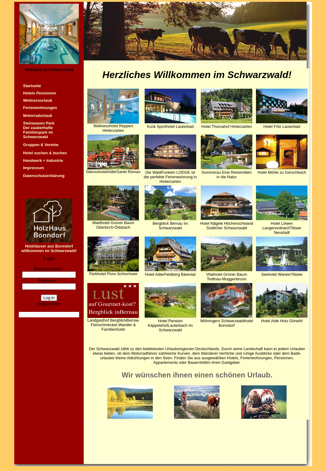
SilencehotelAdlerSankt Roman (113, 171)
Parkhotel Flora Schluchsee (113, 273)
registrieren (49, 303)
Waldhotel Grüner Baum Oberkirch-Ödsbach (113, 225)
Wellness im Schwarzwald (49, 69)
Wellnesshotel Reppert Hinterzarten (113, 128)
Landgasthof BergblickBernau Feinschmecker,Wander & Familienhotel (113, 325)
